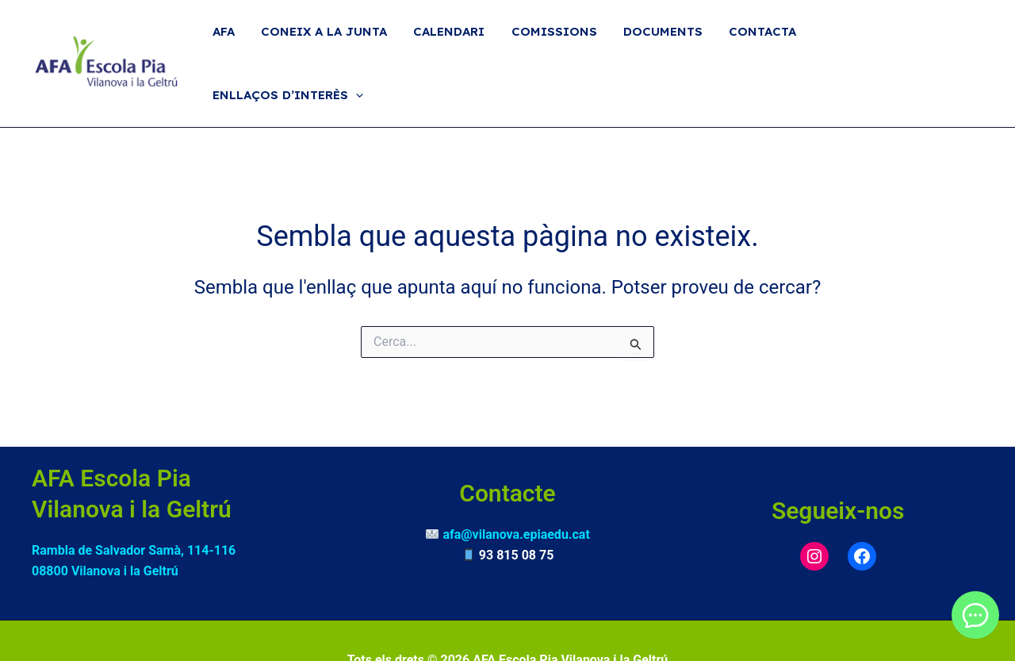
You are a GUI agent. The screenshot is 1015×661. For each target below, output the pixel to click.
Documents (666, 43)
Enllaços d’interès (896, 43)
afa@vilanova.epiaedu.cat (515, 495)
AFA (237, 43)
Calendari (457, 43)
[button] (963, 43)
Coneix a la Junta (335, 43)
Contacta (763, 43)
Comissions (560, 43)
